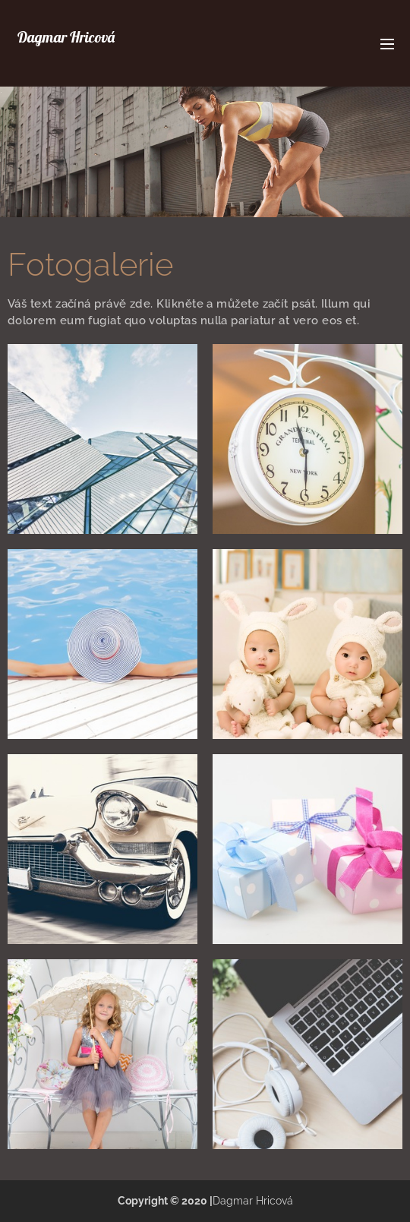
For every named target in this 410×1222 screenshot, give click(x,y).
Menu (387, 44)
